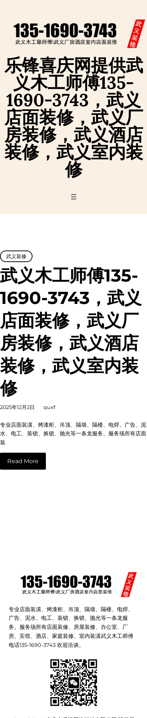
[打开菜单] (73, 196)
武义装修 (16, 256)
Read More (23, 461)
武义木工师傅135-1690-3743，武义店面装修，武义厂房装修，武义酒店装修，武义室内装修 (71, 332)
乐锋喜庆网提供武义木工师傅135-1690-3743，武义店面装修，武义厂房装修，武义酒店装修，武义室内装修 (73, 117)
